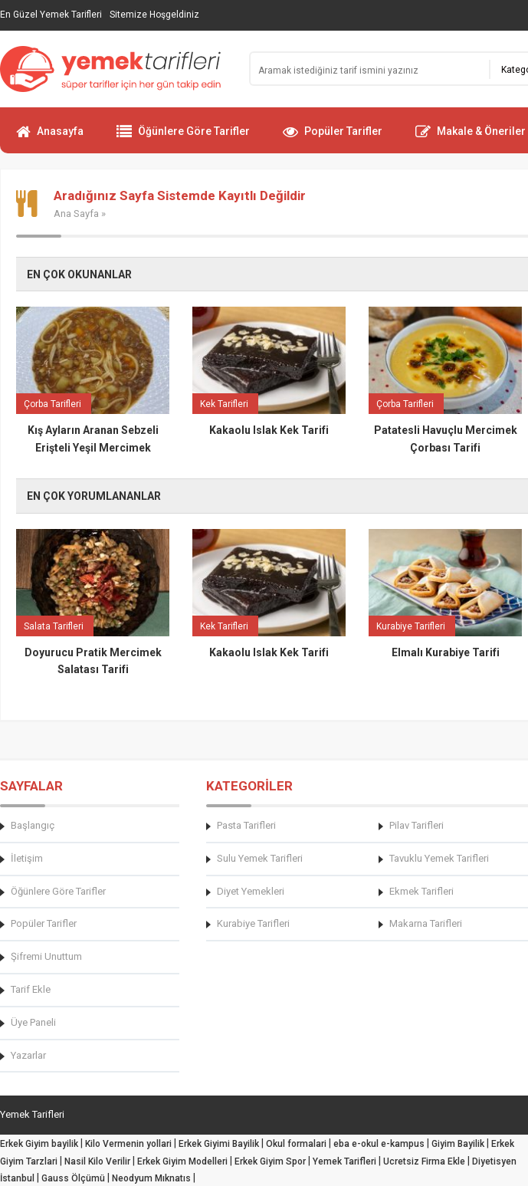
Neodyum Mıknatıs (151, 1178)
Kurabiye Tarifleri (253, 923)
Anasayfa (50, 138)
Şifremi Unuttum (46, 956)
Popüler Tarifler (332, 138)
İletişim (27, 858)
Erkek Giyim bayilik (39, 1143)
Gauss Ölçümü (73, 1178)
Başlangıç (32, 825)
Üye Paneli (33, 1022)
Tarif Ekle (31, 989)
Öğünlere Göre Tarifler (183, 138)
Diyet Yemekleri (250, 891)
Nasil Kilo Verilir (97, 1161)
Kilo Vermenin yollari (128, 1143)
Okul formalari (296, 1143)
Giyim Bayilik (457, 1143)
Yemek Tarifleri (344, 1161)
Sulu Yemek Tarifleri (260, 858)
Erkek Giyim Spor (270, 1161)
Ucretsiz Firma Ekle (424, 1161)
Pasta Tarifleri (246, 825)
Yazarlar (28, 1055)
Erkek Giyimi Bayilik (219, 1143)
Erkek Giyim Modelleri (182, 1161)
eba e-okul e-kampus (379, 1143)
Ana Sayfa (76, 213)
